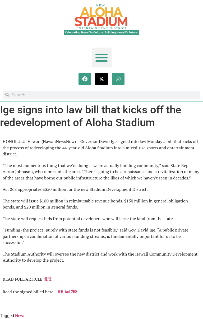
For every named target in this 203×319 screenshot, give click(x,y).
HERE (47, 279)
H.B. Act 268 (68, 291)
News (20, 315)
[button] (102, 57)
